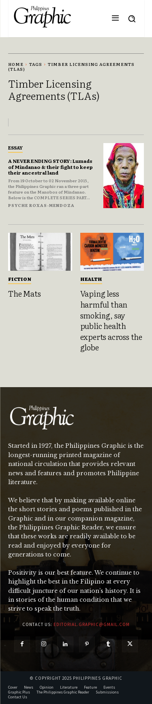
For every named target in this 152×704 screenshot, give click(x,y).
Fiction (19, 279)
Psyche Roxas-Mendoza (41, 205)
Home (16, 64)
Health (91, 279)
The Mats (24, 293)
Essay (15, 147)
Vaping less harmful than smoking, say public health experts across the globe (111, 320)
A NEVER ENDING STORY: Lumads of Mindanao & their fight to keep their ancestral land (50, 166)
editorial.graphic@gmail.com (92, 624)
